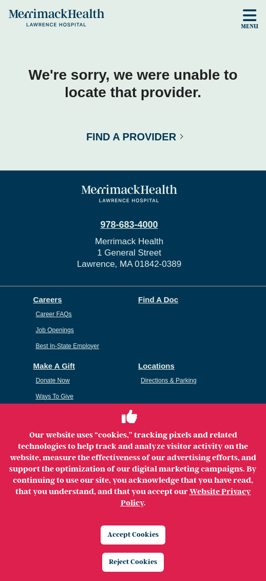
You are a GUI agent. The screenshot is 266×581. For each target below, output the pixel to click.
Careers (47, 299)
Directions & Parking (169, 380)
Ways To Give (54, 396)
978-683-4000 (129, 225)
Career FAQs (54, 314)
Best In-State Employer (67, 346)
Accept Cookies (133, 534)
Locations (156, 365)
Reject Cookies (133, 562)
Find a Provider (131, 136)
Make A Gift (54, 365)
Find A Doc (158, 299)
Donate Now (53, 380)
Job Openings (55, 330)
